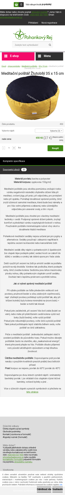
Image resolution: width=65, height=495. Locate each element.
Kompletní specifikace (14, 161)
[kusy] (9, 147)
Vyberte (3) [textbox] (55, 131)
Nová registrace (49, 22)
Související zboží (15, 169)
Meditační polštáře (29, 66)
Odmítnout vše (44, 489)
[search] (49, 45)
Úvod (4, 66)
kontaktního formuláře (13, 459)
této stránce (32, 392)
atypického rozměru (23, 462)
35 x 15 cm (43, 66)
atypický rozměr (39, 12)
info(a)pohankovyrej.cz (11, 17)
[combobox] (49, 131)
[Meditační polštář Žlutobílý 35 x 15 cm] (32, 76)
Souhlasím (57, 489)
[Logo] (32, 34)
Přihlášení (33, 22)
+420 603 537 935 (39, 14)
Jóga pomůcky (14, 66)
